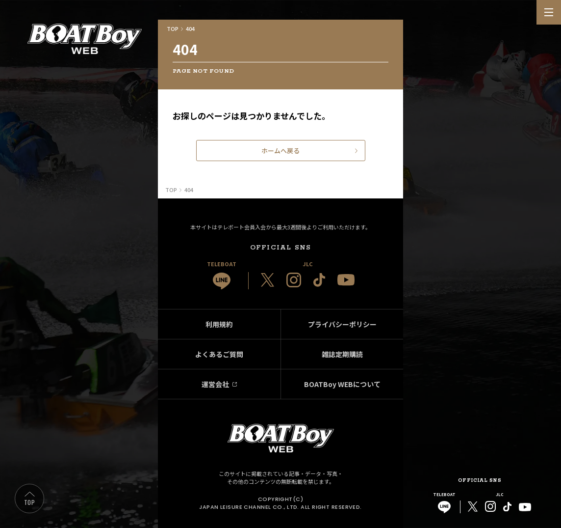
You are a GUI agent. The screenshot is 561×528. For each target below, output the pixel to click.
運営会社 (215, 384)
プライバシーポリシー (342, 324)
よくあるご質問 (219, 354)
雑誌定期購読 (342, 354)
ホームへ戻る (280, 150)
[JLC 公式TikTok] (319, 280)
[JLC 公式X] (267, 280)
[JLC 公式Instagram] (293, 280)
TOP (29, 502)
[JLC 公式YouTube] (346, 279)
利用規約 (219, 324)
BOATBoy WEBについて (342, 384)
